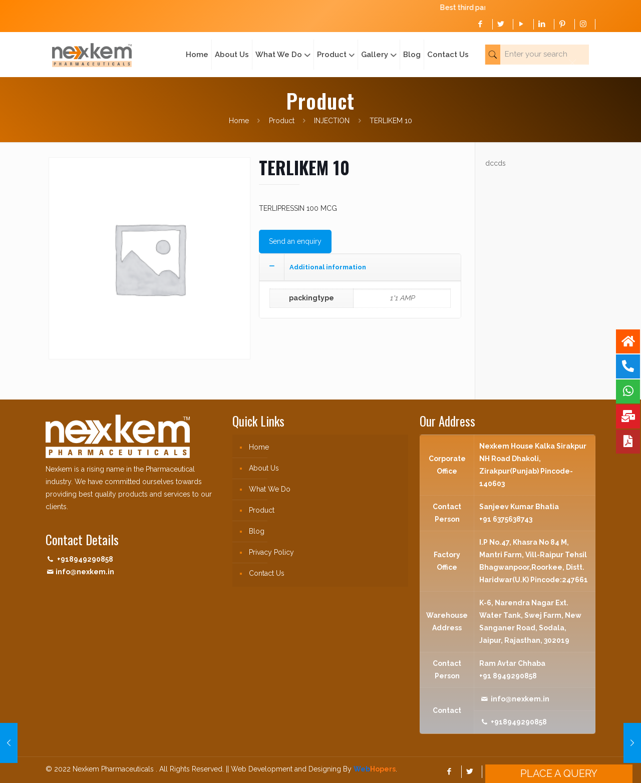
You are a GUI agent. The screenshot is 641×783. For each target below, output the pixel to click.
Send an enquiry (295, 241)
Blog (256, 531)
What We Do (269, 489)
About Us (264, 468)
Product (281, 121)
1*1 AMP (402, 298)
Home (239, 121)
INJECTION (332, 121)
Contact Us (266, 573)
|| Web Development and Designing (282, 769)
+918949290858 (85, 559)
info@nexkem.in (85, 572)
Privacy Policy (271, 552)
